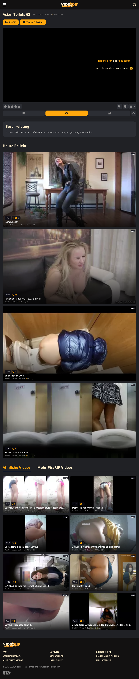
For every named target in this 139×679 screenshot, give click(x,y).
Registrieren (105, 60)
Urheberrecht (103, 660)
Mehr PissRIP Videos (55, 467)
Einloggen (124, 60)
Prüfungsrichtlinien (107, 656)
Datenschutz (56, 656)
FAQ (5, 652)
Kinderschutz (103, 652)
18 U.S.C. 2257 (56, 660)
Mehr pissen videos (13, 660)
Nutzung (54, 652)
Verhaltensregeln (12, 656)
